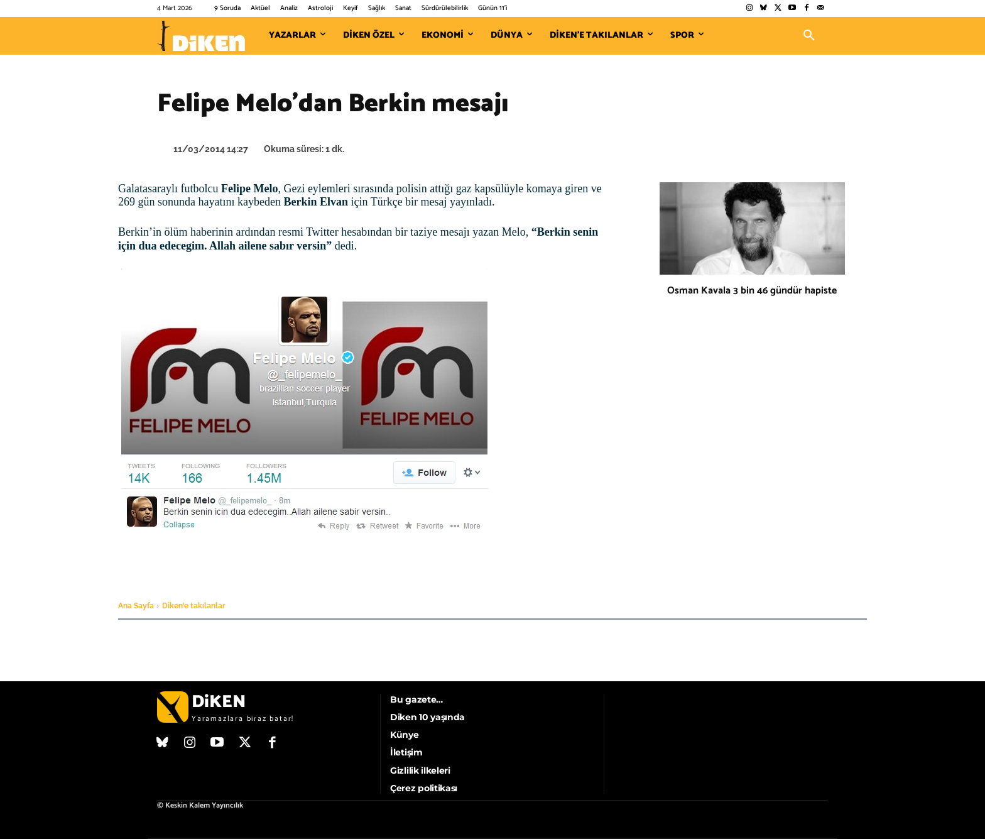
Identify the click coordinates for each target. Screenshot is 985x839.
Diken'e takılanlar (194, 605)
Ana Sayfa (136, 605)
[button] (809, 36)
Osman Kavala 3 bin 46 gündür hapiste (752, 290)
